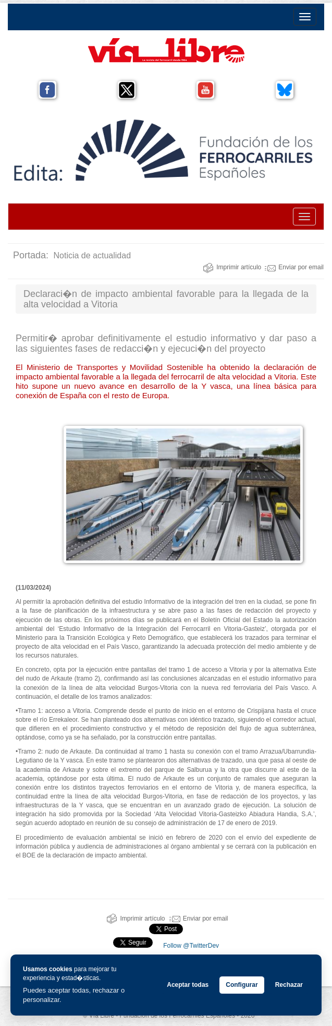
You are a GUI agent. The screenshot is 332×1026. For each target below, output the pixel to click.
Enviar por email (294, 267)
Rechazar (289, 984)
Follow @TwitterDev (190, 945)
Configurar (241, 984)
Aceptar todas (187, 984)
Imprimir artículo (232, 267)
